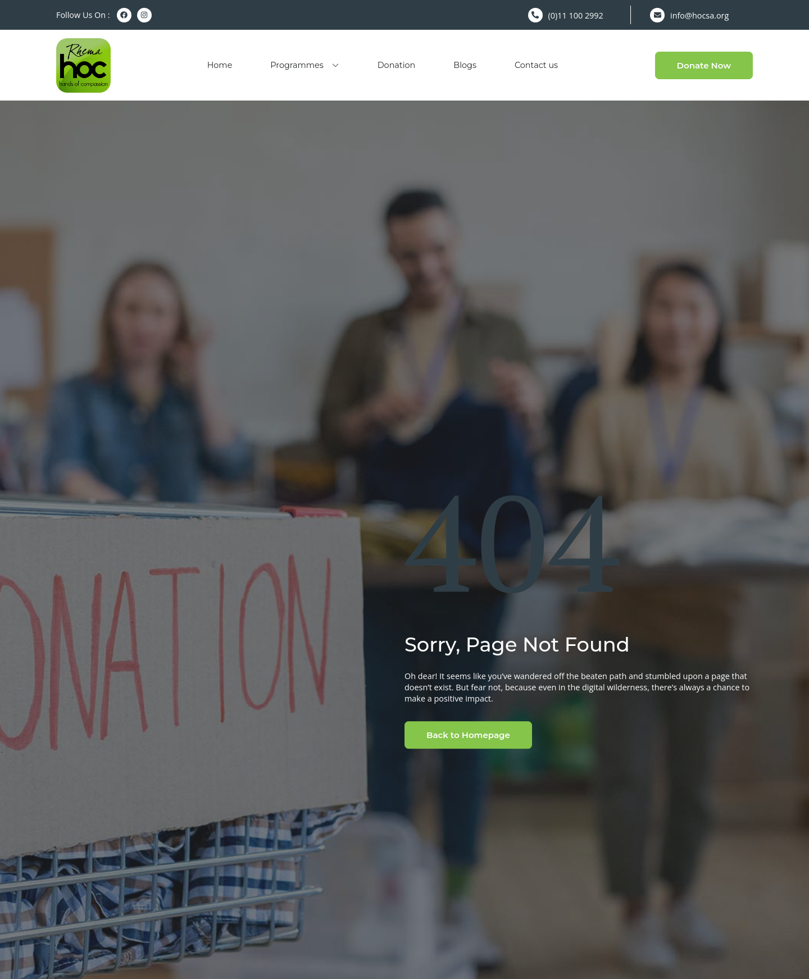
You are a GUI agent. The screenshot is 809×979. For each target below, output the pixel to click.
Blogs (464, 65)
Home (220, 65)
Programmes (304, 65)
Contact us (536, 65)
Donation (397, 65)
